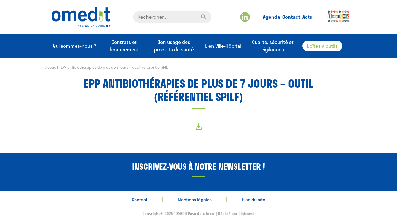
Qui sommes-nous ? (74, 46)
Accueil (51, 67)
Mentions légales (195, 199)
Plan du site (253, 199)
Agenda (271, 17)
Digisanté (246, 213)
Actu (307, 17)
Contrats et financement (124, 45)
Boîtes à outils (322, 46)
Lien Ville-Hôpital (223, 46)
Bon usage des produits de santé (174, 45)
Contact (291, 17)
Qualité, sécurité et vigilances (273, 45)
